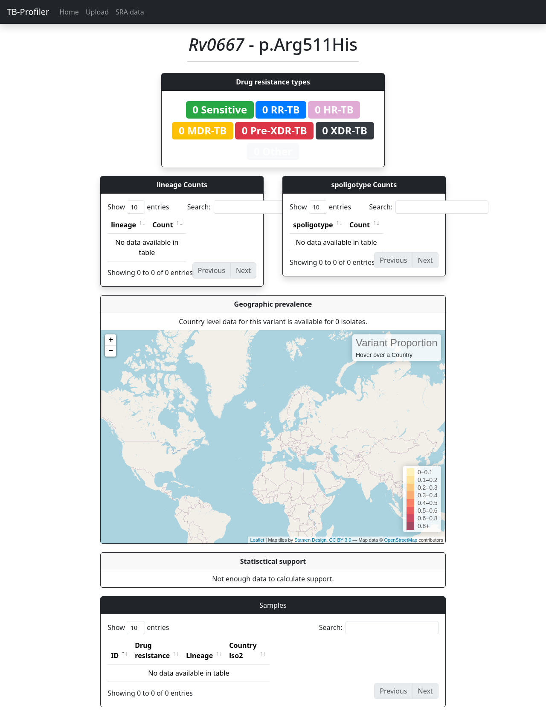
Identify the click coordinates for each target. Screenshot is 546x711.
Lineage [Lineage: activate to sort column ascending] (218, 645)
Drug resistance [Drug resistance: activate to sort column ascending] (162, 645)
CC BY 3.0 (340, 540)
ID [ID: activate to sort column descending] (115, 645)
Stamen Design (310, 540)
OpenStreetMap (400, 540)
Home (69, 12)
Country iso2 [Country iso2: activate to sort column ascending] (269, 645)
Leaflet (257, 540)
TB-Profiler (28, 11)
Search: (247, 207)
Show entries (138, 207)
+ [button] (110, 340)
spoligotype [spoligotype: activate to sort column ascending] (313, 224)
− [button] (110, 351)
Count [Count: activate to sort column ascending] (162, 224)
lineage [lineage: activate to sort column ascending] (123, 224)
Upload (97, 12)
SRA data (130, 12)
